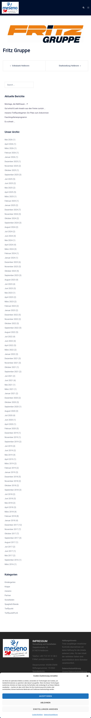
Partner (8, 595)
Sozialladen (9, 600)
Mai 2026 (9, 140)
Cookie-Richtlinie (37, 715)
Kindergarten (10, 582)
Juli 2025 (8, 179)
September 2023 (12, 275)
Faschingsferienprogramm (16, 117)
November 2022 (11, 319)
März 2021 (9, 389)
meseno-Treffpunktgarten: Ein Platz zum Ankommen (27, 113)
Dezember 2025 (11, 161)
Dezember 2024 (11, 210)
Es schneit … (10, 121)
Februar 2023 (10, 306)
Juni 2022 (9, 341)
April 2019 (9, 459)
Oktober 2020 (10, 402)
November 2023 (11, 266)
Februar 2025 (10, 201)
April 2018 (9, 507)
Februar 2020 (10, 428)
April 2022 (9, 345)
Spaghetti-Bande (11, 604)
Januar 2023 (10, 310)
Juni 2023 (9, 288)
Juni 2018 (9, 498)
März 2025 (9, 196)
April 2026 (9, 144)
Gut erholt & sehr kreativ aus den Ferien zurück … (25, 108)
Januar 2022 (10, 354)
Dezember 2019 (11, 433)
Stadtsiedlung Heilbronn (69, 66)
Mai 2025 (9, 188)
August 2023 (10, 280)
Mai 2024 (9, 240)
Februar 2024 (10, 253)
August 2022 (10, 332)
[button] (87, 676)
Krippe (7, 587)
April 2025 (9, 192)
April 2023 (9, 297)
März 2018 (9, 512)
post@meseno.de (46, 659)
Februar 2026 (10, 153)
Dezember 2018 (11, 477)
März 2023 (9, 301)
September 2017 (12, 538)
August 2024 (10, 227)
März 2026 (9, 148)
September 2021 (12, 372)
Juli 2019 (8, 446)
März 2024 (9, 249)
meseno (8, 591)
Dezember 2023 (11, 262)
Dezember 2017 (11, 525)
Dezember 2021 (11, 358)
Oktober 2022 (10, 323)
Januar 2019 (10, 472)
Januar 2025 (10, 205)
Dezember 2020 (11, 398)
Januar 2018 (10, 520)
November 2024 (11, 214)
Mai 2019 (9, 455)
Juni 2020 (9, 420)
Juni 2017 (9, 551)
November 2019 (11, 437)
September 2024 (12, 223)
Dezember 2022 (11, 315)
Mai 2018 (9, 503)
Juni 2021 (9, 380)
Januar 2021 (10, 393)
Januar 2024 (10, 258)
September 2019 (12, 442)
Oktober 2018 (10, 485)
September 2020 (12, 407)
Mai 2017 (9, 555)
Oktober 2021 (10, 367)
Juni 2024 (9, 236)
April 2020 (9, 424)
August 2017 (10, 542)
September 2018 (12, 490)
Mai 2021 (9, 385)
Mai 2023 (9, 293)
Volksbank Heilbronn (20, 66)
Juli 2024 (8, 231)
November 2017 (11, 529)
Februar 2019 (10, 468)
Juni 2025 (9, 183)
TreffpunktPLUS (11, 613)
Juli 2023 (8, 284)
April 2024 (9, 245)
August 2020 (10, 411)
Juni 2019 (9, 450)
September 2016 (12, 560)
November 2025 (11, 166)
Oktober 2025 (10, 170)
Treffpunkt (9, 608)
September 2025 (12, 175)
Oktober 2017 (10, 533)
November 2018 (11, 481)
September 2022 (12, 328)
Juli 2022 (8, 336)
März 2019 (9, 463)
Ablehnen (45, 703)
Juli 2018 (8, 494)
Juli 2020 (8, 415)
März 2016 (9, 564)
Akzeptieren (45, 696)
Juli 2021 (8, 376)
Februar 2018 (10, 516)
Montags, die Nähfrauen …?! (16, 104)
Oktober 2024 (10, 218)
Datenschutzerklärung (51, 715)
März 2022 (9, 350)
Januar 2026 (10, 157)
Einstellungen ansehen (45, 709)
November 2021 (11, 363)
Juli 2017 (8, 547)
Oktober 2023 (10, 271)
